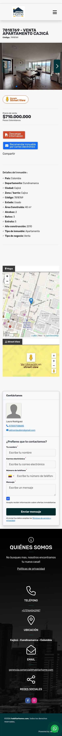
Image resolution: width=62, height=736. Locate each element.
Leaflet (34, 336)
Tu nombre (12, 447)
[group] (31, 66)
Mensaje (11, 482)
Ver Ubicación (29, 364)
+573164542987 (31, 610)
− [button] (7, 281)
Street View (16, 99)
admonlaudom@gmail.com (22, 430)
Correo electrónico (16, 458)
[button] (16, 86)
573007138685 (16, 426)
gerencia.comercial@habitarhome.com (31, 669)
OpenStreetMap (52, 336)
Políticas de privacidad (31, 568)
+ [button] (7, 276)
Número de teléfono (16, 470)
